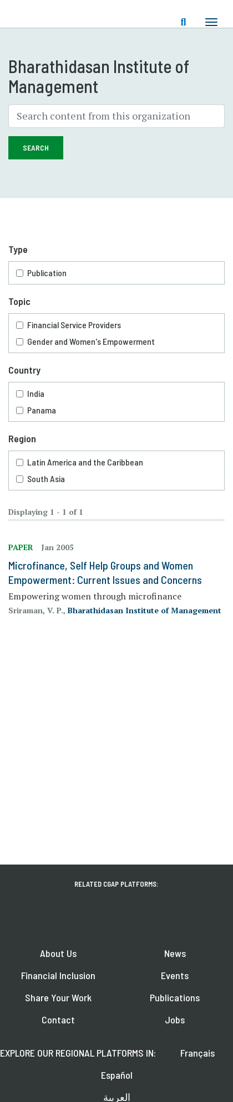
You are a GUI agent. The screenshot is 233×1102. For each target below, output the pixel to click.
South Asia (46, 478)
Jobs (175, 1019)
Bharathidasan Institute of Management (144, 610)
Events (175, 975)
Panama (41, 410)
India (35, 393)
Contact (58, 1019)
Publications (175, 997)
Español (117, 1075)
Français (197, 1053)
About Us (58, 953)
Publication (47, 272)
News (175, 953)
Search (36, 147)
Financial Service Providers (74, 324)
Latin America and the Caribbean (85, 462)
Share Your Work (58, 997)
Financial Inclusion (58, 975)
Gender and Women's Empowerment (91, 341)
